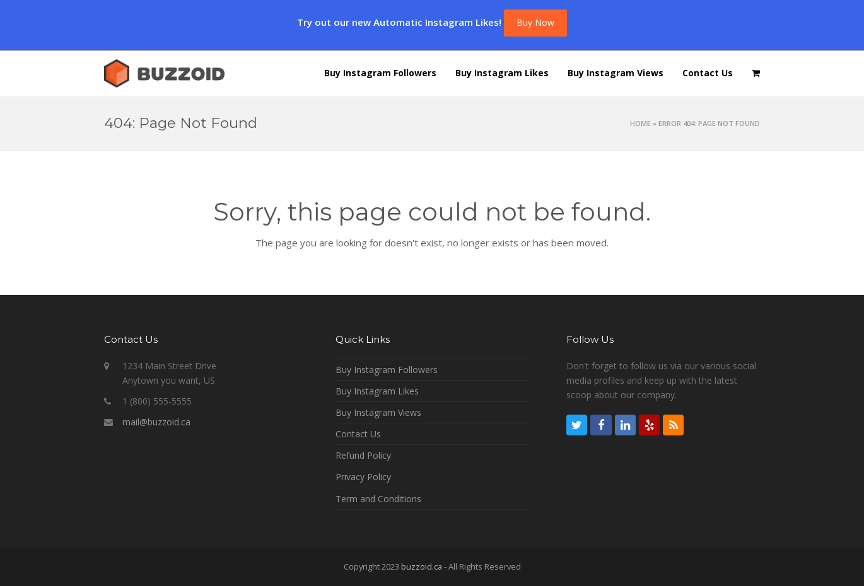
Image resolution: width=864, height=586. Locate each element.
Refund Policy (363, 455)
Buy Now (535, 22)
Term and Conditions (378, 499)
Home (640, 123)
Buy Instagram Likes (377, 391)
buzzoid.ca (421, 566)
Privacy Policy (363, 477)
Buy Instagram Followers (387, 370)
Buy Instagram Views (378, 412)
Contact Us (358, 434)
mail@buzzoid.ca (156, 422)
